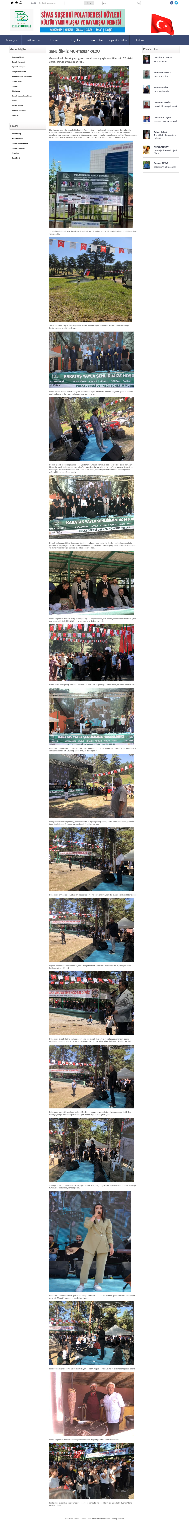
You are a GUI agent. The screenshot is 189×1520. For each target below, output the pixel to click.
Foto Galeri (96, 40)
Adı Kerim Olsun (161, 76)
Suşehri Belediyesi (18, 148)
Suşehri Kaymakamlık (20, 143)
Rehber (14, 101)
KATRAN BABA (160, 61)
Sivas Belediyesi (17, 138)
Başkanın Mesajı (18, 57)
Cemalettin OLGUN (163, 57)
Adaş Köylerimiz (161, 91)
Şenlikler (15, 115)
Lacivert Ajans (85, 1519)
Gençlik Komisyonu (19, 72)
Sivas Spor (16, 153)
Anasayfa (11, 40)
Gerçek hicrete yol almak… (166, 106)
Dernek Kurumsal (18, 62)
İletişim (140, 40)
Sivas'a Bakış (16, 81)
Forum (54, 40)
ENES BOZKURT (161, 147)
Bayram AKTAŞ (161, 163)
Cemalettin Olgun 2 (163, 117)
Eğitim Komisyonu (18, 67)
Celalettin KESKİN (162, 102)
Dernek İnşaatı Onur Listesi (22, 96)
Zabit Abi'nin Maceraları (165, 167)
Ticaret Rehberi (17, 105)
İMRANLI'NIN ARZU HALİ (165, 121)
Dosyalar (75, 40)
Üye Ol (33, 3)
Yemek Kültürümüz (19, 110)
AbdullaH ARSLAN (162, 72)
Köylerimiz (16, 91)
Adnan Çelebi (160, 132)
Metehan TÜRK (161, 87)
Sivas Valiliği (16, 134)
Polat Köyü (16, 158)
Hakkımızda (33, 40)
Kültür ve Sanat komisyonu (22, 76)
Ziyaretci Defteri (118, 40)
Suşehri (14, 86)
